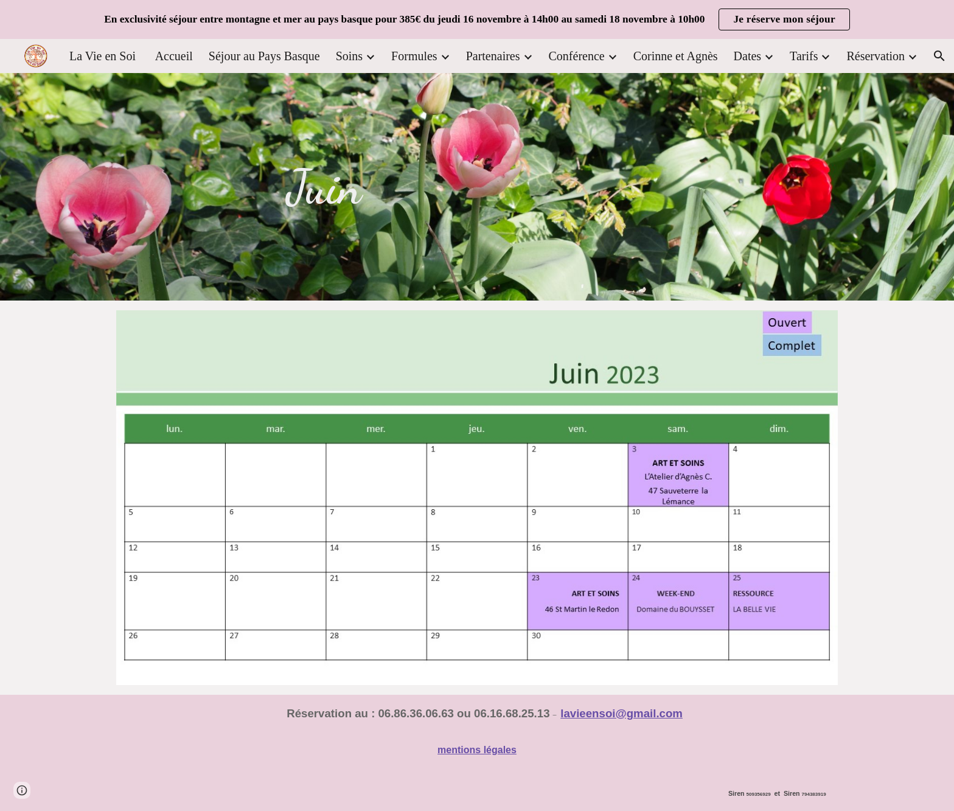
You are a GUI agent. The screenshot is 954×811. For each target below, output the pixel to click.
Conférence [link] (577, 56)
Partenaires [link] (493, 56)
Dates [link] (748, 56)
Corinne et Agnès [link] (675, 56)
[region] (477, 19)
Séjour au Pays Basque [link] (264, 56)
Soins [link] (349, 56)
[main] (324, 187)
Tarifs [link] (804, 56)
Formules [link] (414, 56)
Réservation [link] (875, 56)
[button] (939, 56)
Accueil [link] (174, 56)
